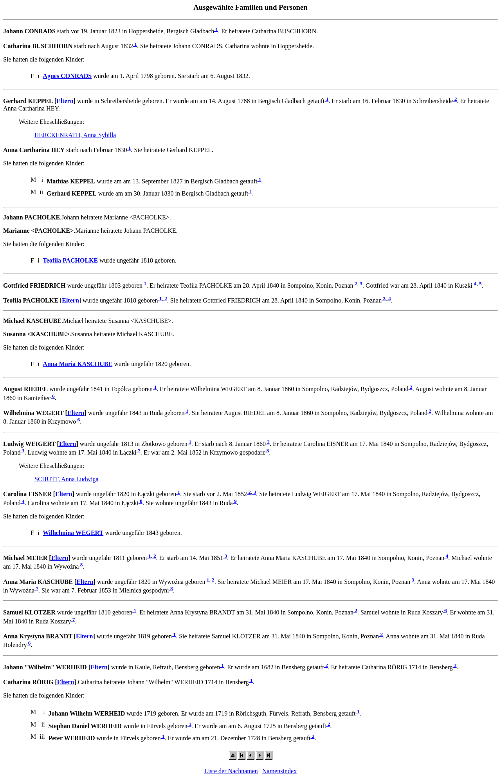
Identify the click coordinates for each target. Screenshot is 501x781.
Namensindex (279, 771)
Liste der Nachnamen (231, 771)
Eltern (65, 101)
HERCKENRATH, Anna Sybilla (75, 135)
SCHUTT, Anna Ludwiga (66, 479)
